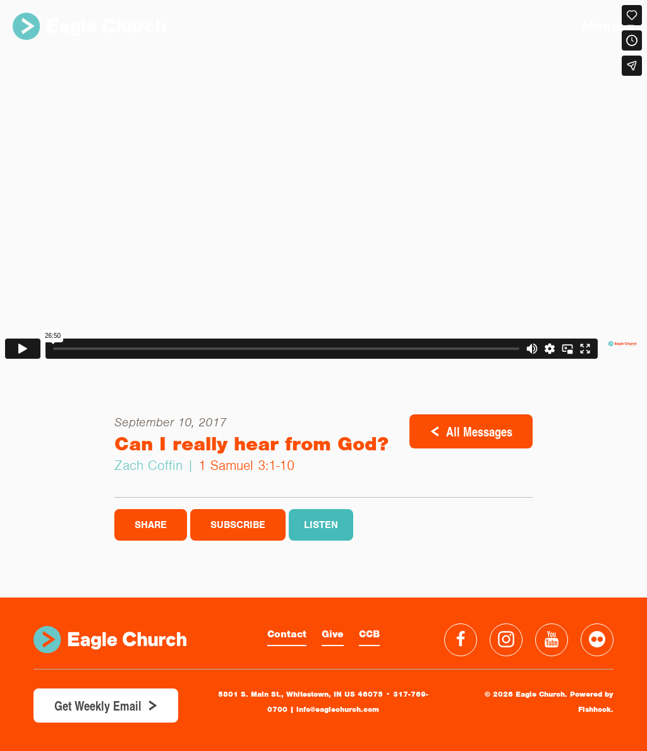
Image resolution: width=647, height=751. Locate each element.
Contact (286, 634)
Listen (321, 525)
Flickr (597, 639)
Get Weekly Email (98, 705)
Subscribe (237, 525)
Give (333, 634)
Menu (608, 26)
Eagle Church (89, 26)
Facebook (460, 639)
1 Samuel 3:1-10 (246, 465)
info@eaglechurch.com (337, 709)
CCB (369, 634)
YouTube (551, 639)
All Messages (479, 431)
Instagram (506, 639)
